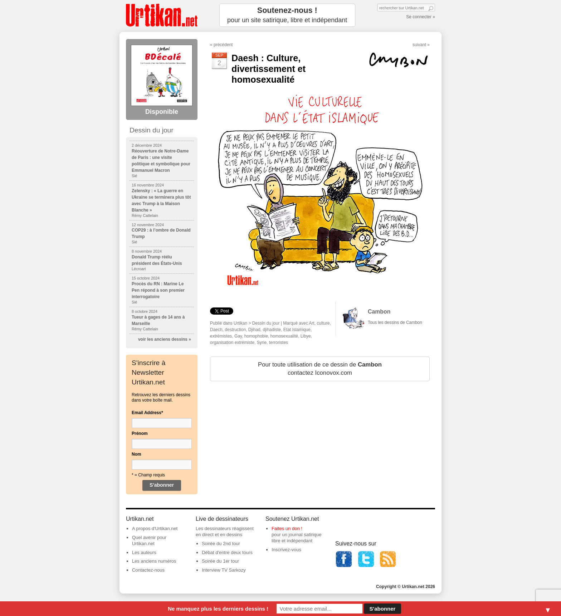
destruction (235, 329)
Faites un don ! (287, 528)
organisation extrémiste (232, 342)
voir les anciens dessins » (164, 339)
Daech (216, 329)
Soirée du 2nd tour (221, 543)
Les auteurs (144, 552)
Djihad (254, 329)
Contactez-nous (148, 570)
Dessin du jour (266, 323)
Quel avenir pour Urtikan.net (149, 540)
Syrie (262, 342)
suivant (419, 44)
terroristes (278, 342)
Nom (136, 454)
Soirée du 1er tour (220, 561)
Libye (306, 336)
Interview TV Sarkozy (224, 570)
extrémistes (221, 336)
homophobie (256, 336)
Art (311, 323)
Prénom (140, 433)
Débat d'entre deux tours (227, 552)
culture (323, 323)
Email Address (147, 412)
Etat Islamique (297, 329)
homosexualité (284, 336)
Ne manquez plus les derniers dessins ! (218, 609)
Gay (238, 336)
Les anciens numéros (154, 561)
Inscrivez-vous (286, 549)
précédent (223, 44)
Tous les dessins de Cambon (395, 322)
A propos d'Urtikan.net (155, 528)
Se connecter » (420, 16)
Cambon (379, 312)
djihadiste (272, 329)
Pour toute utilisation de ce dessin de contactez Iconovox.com (320, 369)
